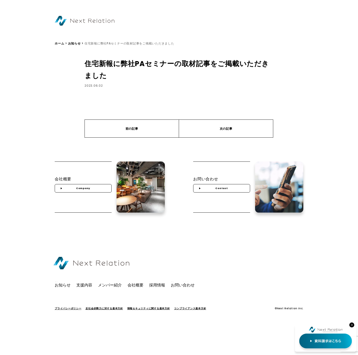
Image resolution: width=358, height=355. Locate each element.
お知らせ (171, 21)
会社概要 (239, 21)
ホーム (59, 47)
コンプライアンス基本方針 (190, 315)
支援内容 (191, 21)
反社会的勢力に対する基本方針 (104, 315)
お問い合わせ (283, 21)
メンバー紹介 (215, 21)
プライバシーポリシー (68, 315)
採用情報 (259, 21)
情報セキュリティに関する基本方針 (148, 315)
